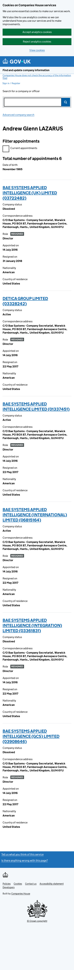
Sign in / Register (11, 83)
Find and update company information (26, 70)
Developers (9, 887)
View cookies (37, 50)
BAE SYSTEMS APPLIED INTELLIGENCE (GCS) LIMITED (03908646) (31, 736)
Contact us (30, 883)
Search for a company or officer (21, 91)
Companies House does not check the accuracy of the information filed (37, 77)
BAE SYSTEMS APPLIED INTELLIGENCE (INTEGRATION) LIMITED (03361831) (32, 625)
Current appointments (20, 148)
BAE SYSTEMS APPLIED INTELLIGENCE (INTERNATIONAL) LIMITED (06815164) (35, 514)
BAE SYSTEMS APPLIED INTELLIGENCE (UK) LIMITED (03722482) (30, 193)
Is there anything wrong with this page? (24, 860)
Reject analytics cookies (37, 41)
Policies (7, 883)
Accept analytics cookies (37, 32)
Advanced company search (18, 114)
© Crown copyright (37, 920)
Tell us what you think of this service (22, 854)
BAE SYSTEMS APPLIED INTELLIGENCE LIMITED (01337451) (36, 406)
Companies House (20, 893)
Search (65, 102)
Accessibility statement (52, 883)
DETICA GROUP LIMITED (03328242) (25, 301)
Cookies (18, 883)
